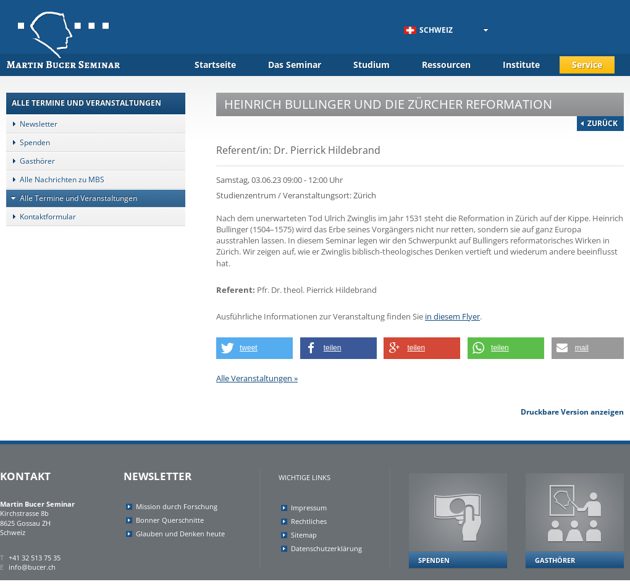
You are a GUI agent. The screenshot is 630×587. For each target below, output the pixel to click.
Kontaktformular (41, 216)
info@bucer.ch (32, 567)
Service (587, 64)
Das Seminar (294, 64)
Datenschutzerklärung (326, 548)
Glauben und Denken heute (180, 533)
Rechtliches (309, 521)
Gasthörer (30, 161)
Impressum (309, 507)
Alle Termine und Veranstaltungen (71, 198)
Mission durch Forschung (176, 506)
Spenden (28, 142)
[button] (254, 348)
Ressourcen (446, 64)
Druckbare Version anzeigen (572, 412)
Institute (521, 64)
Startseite (215, 64)
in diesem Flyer (452, 316)
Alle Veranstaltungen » (257, 378)
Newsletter (31, 124)
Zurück (602, 123)
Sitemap (304, 534)
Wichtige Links (304, 477)
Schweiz (428, 30)
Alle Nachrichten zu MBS (55, 179)
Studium (371, 64)
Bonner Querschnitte (170, 520)
